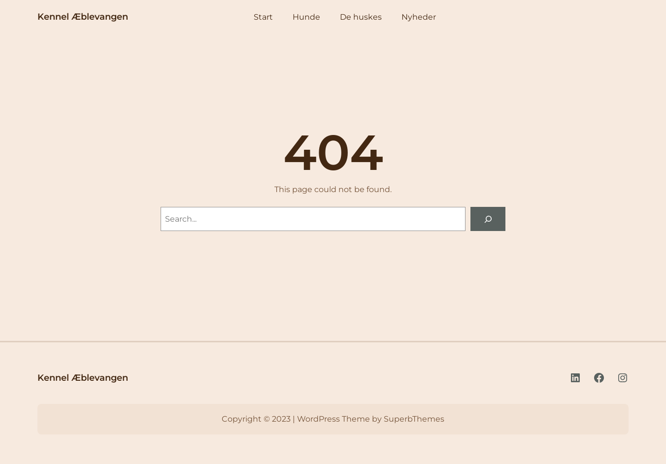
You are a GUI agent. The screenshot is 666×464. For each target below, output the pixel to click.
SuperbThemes (414, 419)
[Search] (487, 219)
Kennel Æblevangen (82, 16)
